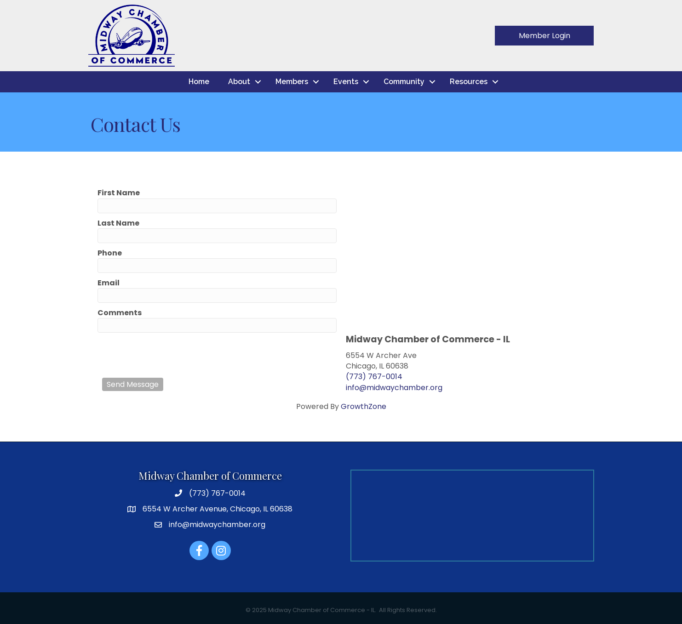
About (239, 81)
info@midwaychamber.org (394, 387)
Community (404, 81)
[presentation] (172, 355)
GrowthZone (363, 406)
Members (291, 81)
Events (345, 81)
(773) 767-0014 (374, 376)
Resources (468, 81)
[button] (544, 35)
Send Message (133, 384)
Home (199, 81)
